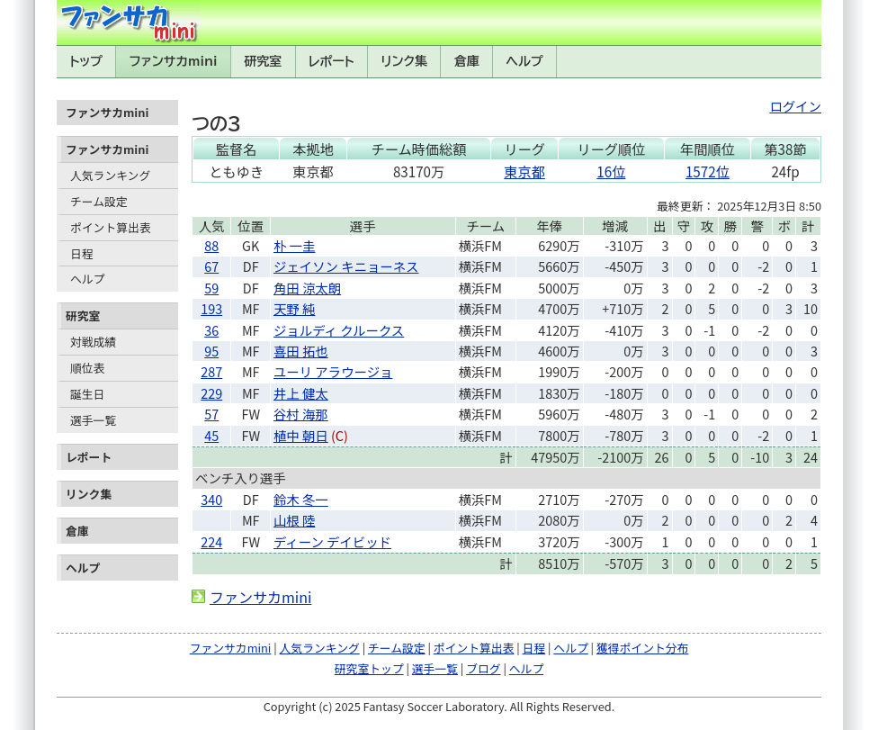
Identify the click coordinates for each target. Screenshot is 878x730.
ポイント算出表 (110, 227)
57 (211, 413)
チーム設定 (99, 201)
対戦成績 (93, 341)
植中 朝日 (300, 435)
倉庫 (466, 61)
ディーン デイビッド (332, 541)
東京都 (524, 171)
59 (211, 287)
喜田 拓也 (300, 350)
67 (211, 266)
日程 (82, 253)
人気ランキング (110, 175)
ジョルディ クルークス (338, 329)
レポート (331, 61)
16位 (610, 171)
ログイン (795, 105)
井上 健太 (300, 392)
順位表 (87, 367)
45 (211, 435)
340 (211, 499)
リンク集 (404, 61)
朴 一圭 (294, 245)
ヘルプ (524, 61)
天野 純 (294, 308)
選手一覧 (93, 419)
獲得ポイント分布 (642, 647)
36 (211, 329)
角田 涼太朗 (307, 287)
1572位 (707, 171)
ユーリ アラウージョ (332, 371)
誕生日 (87, 393)
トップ (86, 61)
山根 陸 (294, 519)
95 (211, 350)
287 (211, 371)
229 (211, 392)
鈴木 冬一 (300, 499)
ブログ (483, 668)
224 (211, 541)
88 (211, 245)
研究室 (263, 61)
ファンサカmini (174, 61)
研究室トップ (369, 668)
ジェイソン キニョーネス (346, 266)
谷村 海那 (300, 413)
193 (211, 308)
